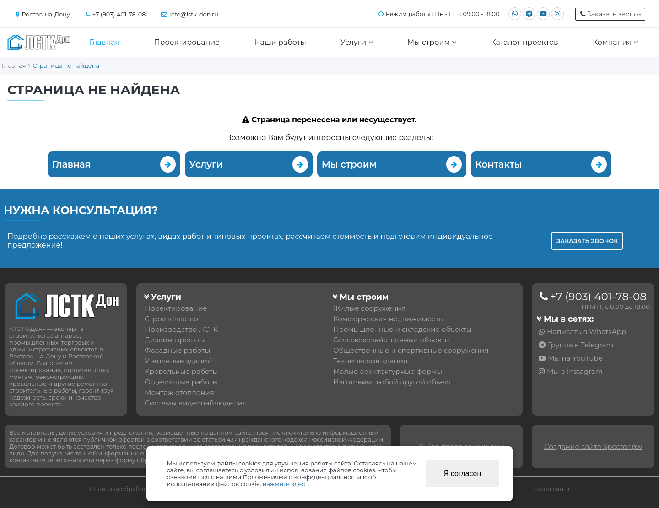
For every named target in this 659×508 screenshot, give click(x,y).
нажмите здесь (285, 484)
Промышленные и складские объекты (402, 329)
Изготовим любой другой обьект (392, 382)
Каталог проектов (524, 42)
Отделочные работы (181, 382)
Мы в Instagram (575, 371)
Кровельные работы (181, 371)
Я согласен (462, 473)
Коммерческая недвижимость (388, 318)
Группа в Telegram (580, 344)
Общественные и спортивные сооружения (410, 350)
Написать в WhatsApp (586, 331)
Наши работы (280, 42)
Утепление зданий (178, 361)
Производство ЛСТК (181, 329)
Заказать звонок (587, 241)
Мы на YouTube (575, 358)
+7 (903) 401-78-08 (598, 296)
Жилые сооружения (369, 308)
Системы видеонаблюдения (196, 403)
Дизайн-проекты (175, 339)
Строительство (171, 318)
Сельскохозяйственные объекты (391, 339)
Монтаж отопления (179, 392)
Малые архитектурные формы (387, 371)
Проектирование (187, 42)
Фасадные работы (177, 350)
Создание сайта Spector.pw (593, 446)
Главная (105, 42)
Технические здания (370, 361)
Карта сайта (552, 489)
